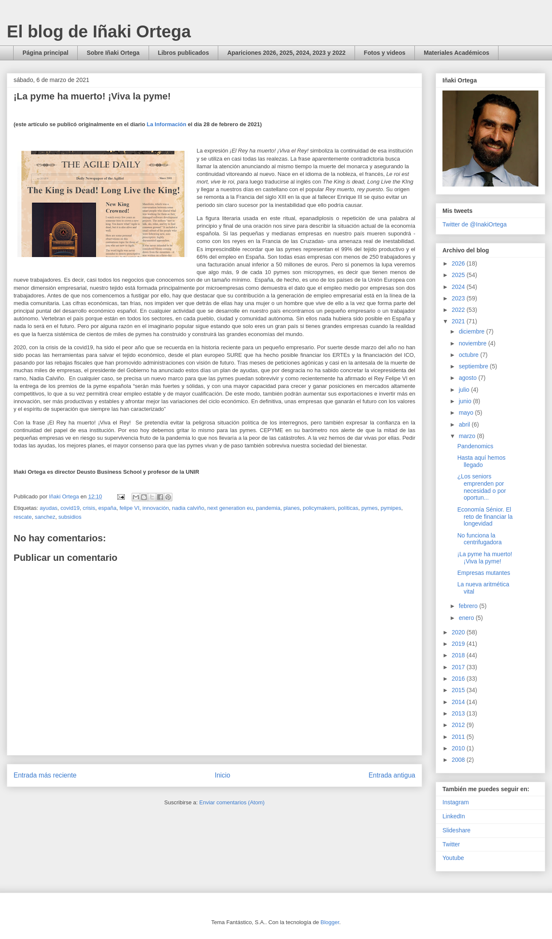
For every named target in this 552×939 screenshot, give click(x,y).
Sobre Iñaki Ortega (113, 52)
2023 (459, 298)
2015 (459, 690)
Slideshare (456, 830)
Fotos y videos (385, 52)
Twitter (451, 844)
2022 (459, 309)
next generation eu (230, 508)
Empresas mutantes (483, 572)
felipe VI (129, 508)
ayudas (48, 508)
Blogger (330, 922)
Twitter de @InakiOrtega (474, 224)
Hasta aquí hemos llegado (481, 461)
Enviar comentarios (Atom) (232, 802)
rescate (23, 517)
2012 (459, 724)
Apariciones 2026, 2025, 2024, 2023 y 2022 (286, 52)
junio (466, 401)
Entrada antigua (392, 775)
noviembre (473, 343)
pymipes (391, 508)
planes (291, 508)
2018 (459, 655)
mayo (467, 412)
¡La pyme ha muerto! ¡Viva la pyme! (484, 558)
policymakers (319, 508)
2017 (459, 667)
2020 (459, 632)
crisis (89, 508)
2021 (459, 321)
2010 (459, 748)
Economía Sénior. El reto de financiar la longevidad (485, 516)
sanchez (45, 517)
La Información (166, 124)
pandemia (268, 508)
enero (467, 617)
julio (465, 389)
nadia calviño (188, 508)
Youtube (453, 857)
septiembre (474, 366)
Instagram (455, 802)
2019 (459, 643)
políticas (348, 508)
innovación (156, 508)
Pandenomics (475, 446)
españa (107, 508)
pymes (369, 508)
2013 (459, 713)
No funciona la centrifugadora (479, 539)
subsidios (70, 517)
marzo (468, 436)
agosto (468, 377)
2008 (459, 759)
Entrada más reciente (45, 775)
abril (465, 424)
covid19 (70, 508)
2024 (459, 286)
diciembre (472, 331)
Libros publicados (183, 52)
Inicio (222, 775)
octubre (469, 354)
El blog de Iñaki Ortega (99, 31)
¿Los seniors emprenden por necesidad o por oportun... (481, 487)
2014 (459, 702)
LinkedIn (453, 816)
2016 (459, 678)
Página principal (45, 52)
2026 (459, 263)
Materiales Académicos (456, 52)
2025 (459, 275)
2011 (459, 736)
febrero (469, 605)
